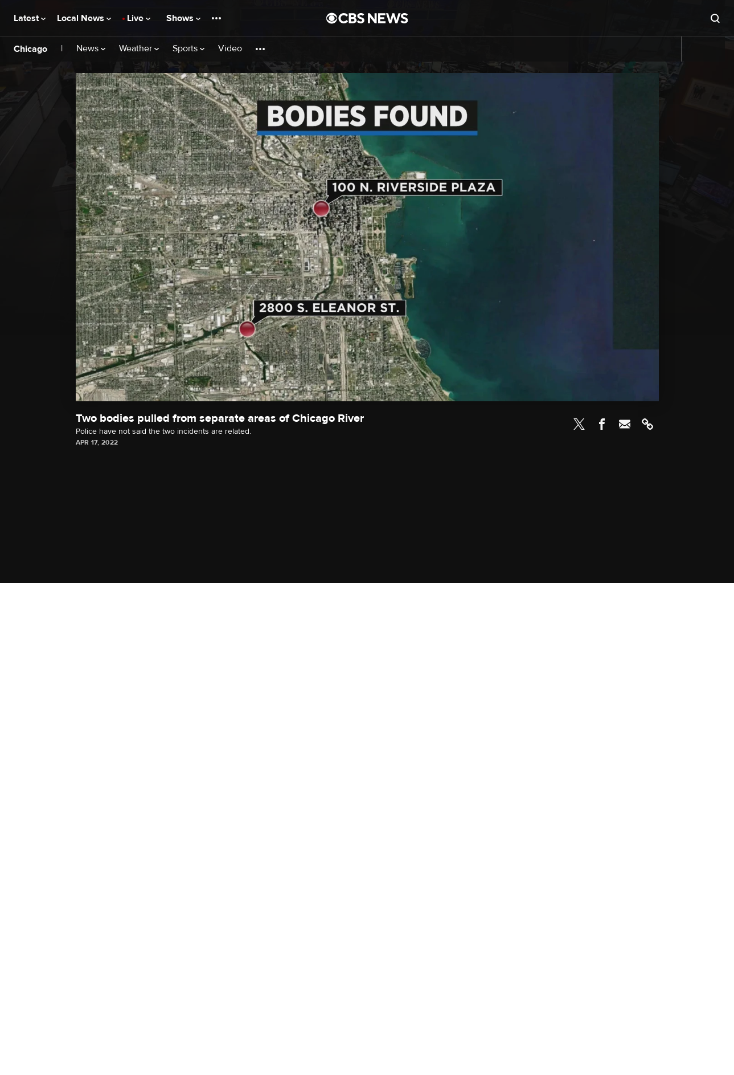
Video (230, 48)
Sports (188, 48)
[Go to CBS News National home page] (367, 18)
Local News (84, 18)
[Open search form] (715, 18)
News (90, 48)
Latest (30, 18)
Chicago (30, 49)
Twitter (579, 424)
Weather (139, 48)
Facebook (602, 424)
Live (138, 18)
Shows (183, 18)
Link (647, 424)
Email (624, 424)
